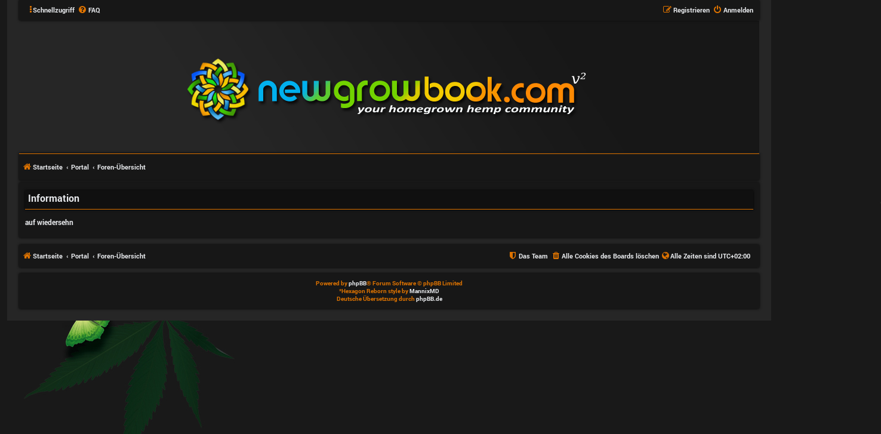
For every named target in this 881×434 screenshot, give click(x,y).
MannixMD (424, 291)
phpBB (357, 283)
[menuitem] (89, 10)
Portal (80, 166)
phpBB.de (429, 299)
